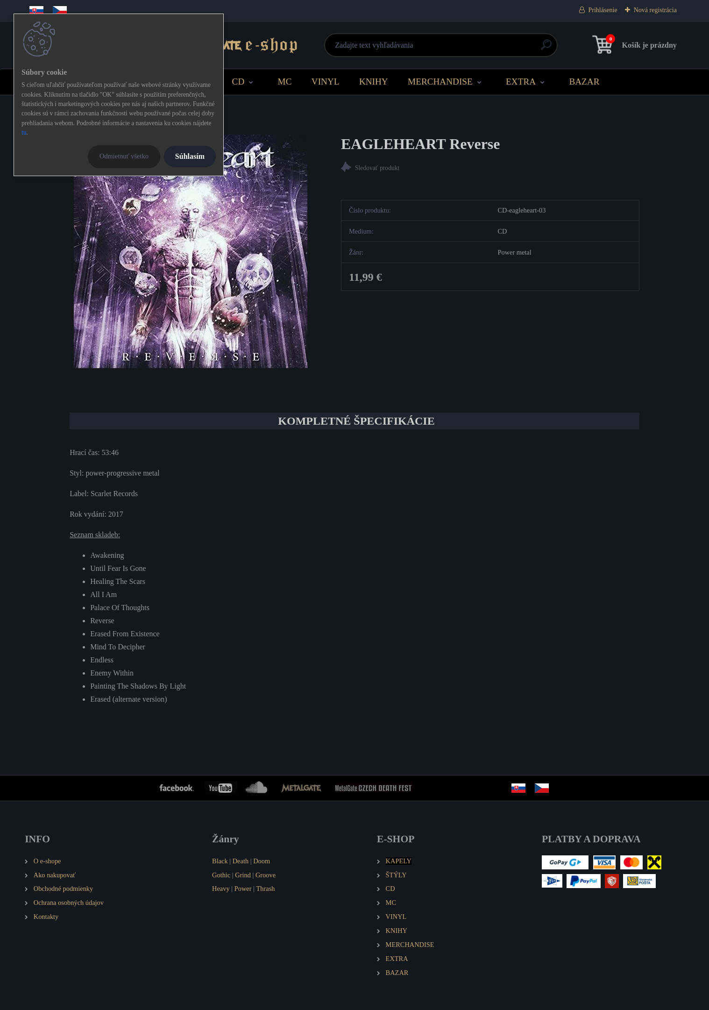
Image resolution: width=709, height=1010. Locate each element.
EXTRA (521, 81)
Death (240, 861)
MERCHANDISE (440, 81)
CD (238, 81)
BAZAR (584, 81)
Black (220, 861)
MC (285, 81)
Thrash (265, 888)
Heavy (221, 888)
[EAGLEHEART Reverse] (190, 251)
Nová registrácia (655, 10)
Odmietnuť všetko (124, 156)
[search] (467, 48)
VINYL (326, 81)
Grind (243, 875)
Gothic (221, 875)
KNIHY (373, 81)
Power (243, 888)
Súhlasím (190, 156)
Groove (265, 875)
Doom (261, 861)
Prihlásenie (602, 10)
